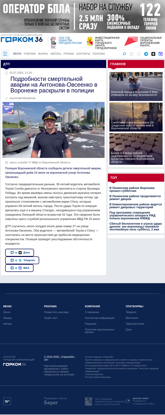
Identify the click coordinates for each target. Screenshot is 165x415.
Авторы (55, 53)
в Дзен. (20, 252)
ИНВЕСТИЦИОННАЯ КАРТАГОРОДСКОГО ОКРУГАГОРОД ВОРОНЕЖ (107, 43)
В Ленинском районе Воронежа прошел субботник (132, 189)
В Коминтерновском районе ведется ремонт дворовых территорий (135, 206)
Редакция (90, 323)
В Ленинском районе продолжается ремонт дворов (135, 198)
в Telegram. (22, 260)
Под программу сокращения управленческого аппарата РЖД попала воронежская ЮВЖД (132, 215)
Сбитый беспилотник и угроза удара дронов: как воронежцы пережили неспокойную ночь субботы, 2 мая (135, 226)
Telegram (131, 312)
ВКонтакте (132, 318)
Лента (17, 53)
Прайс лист (51, 318)
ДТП (6, 64)
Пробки (68, 53)
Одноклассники (135, 323)
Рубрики (30, 53)
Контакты (83, 53)
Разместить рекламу (56, 312)
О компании (92, 312)
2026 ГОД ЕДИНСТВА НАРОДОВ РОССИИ (70, 40)
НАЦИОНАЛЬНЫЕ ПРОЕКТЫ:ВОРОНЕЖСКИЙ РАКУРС (151, 42)
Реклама (99, 53)
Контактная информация (100, 318)
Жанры (43, 53)
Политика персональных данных (99, 330)
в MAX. (20, 267)
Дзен (129, 329)
